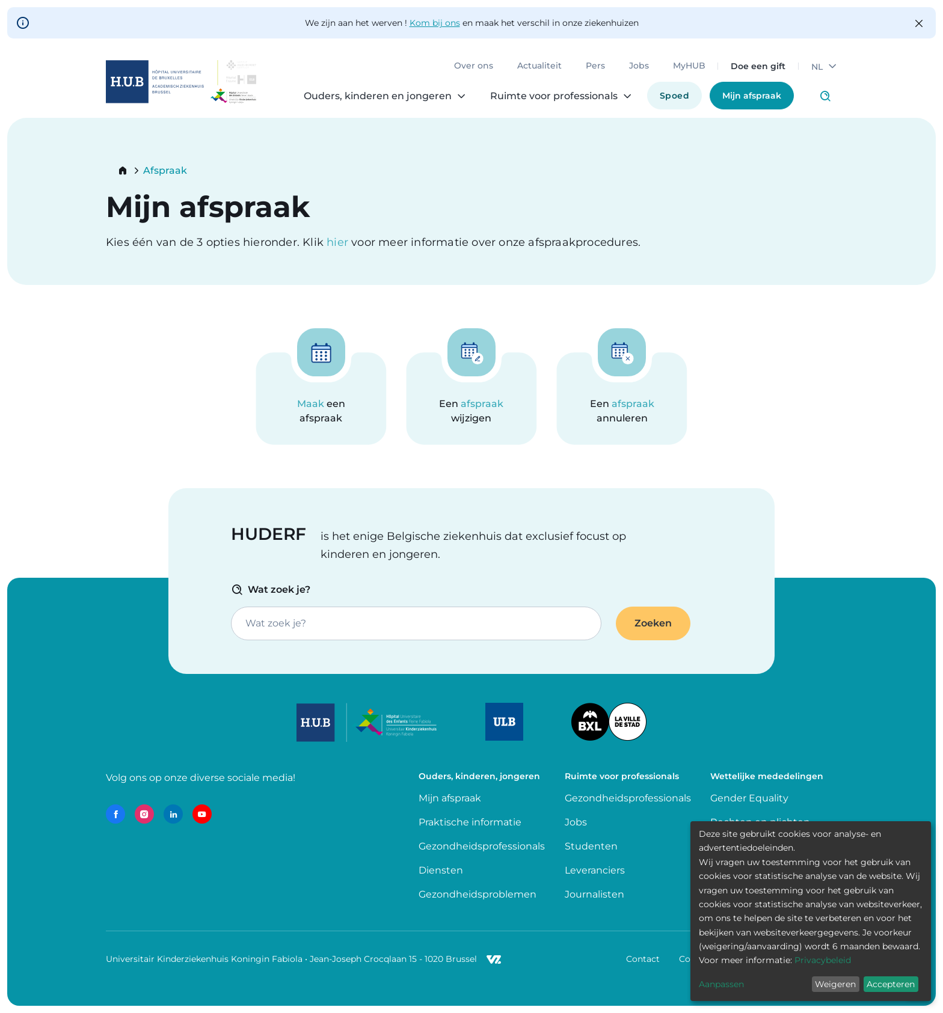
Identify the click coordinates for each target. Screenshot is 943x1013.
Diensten (441, 870)
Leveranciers (595, 870)
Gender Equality (749, 798)
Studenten (591, 846)
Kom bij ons (435, 22)
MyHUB (689, 66)
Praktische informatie (471, 822)
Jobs (639, 66)
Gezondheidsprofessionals (482, 846)
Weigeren (835, 984)
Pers (595, 66)
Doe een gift (758, 66)
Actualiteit (539, 66)
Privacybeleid (822, 960)
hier (339, 242)
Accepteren (891, 984)
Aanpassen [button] (721, 984)
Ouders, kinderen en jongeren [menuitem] (378, 96)
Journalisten (594, 894)
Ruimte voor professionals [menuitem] (554, 96)
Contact (643, 958)
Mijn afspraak (751, 95)
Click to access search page (825, 96)
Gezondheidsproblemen (477, 894)
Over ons (473, 66)
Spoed (674, 95)
